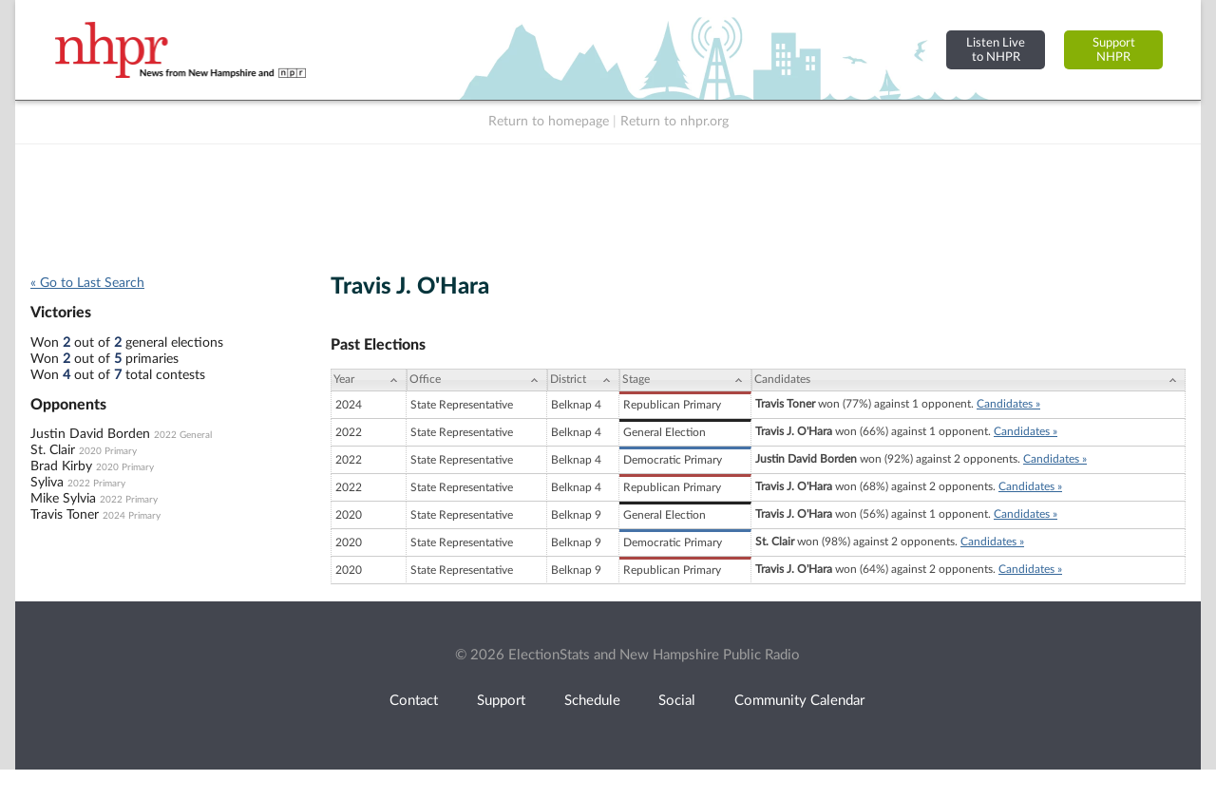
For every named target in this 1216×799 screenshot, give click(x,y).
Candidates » (1008, 403)
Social (676, 701)
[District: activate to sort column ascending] (583, 380)
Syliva (47, 482)
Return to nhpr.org (674, 121)
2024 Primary (132, 516)
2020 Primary (108, 451)
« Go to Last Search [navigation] (87, 283)
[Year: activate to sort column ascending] (369, 380)
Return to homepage (548, 121)
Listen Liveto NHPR (995, 50)
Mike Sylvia (63, 498)
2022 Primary (96, 483)
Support (501, 701)
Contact (414, 701)
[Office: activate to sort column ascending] (477, 380)
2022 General (183, 435)
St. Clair (52, 450)
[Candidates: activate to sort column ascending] (968, 380)
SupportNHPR (1113, 50)
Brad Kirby (61, 466)
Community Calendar (799, 701)
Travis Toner (64, 515)
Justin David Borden (90, 434)
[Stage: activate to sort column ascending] (685, 380)
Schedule (592, 701)
